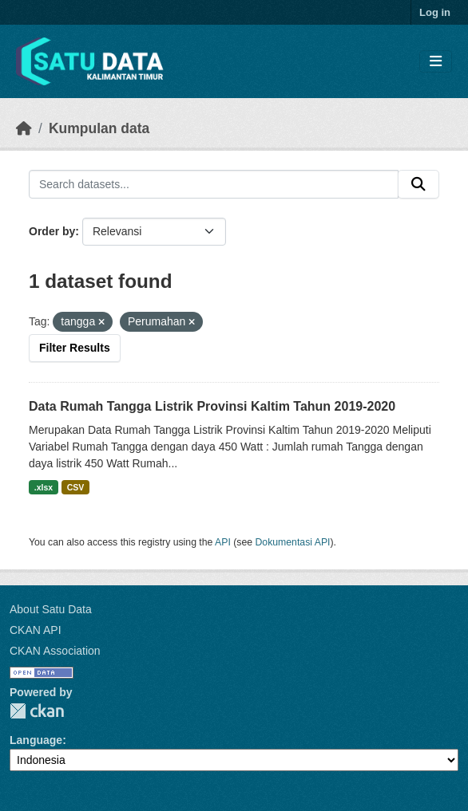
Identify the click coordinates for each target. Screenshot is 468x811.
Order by (52, 231)
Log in (434, 12)
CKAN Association (55, 650)
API (223, 542)
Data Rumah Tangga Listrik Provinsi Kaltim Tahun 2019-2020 (212, 406)
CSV (76, 487)
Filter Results (74, 347)
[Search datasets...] (214, 184)
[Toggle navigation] (435, 61)
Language (36, 740)
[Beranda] (24, 128)
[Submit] (418, 184)
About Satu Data (51, 609)
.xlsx (43, 487)
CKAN (37, 711)
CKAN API (35, 630)
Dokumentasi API (293, 542)
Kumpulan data (99, 128)
